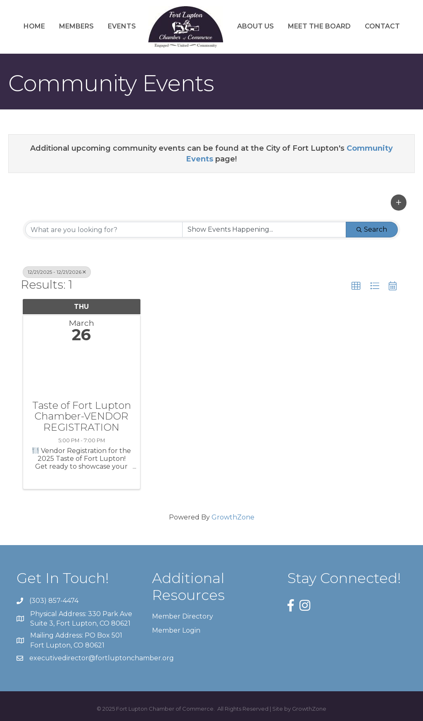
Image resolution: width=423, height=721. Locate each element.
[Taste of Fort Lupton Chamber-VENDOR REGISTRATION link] (81, 373)
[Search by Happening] (264, 229)
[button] (398, 202)
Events (122, 26)
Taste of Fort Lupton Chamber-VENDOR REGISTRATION (81, 416)
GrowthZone (233, 517)
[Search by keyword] (104, 229)
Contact (382, 26)
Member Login (176, 630)
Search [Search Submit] (371, 229)
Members (76, 26)
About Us (255, 26)
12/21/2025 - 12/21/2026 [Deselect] (57, 272)
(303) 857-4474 (53, 601)
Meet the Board (319, 26)
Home (34, 26)
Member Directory (182, 616)
